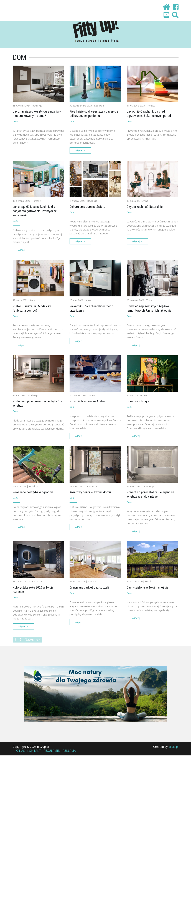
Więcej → (80, 150)
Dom (15, 121)
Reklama (69, 750)
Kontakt (34, 750)
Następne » (32, 639)
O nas (20, 750)
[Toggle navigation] (21, 7)
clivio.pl (174, 747)
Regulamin (52, 750)
